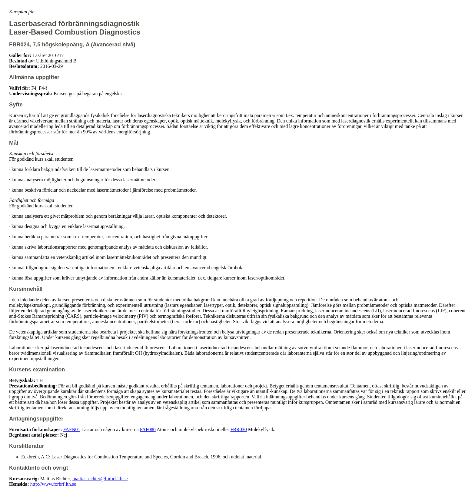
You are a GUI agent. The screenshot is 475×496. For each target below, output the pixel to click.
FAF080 (148, 429)
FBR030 (238, 429)
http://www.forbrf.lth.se (53, 484)
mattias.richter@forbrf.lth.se (100, 478)
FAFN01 (71, 429)
